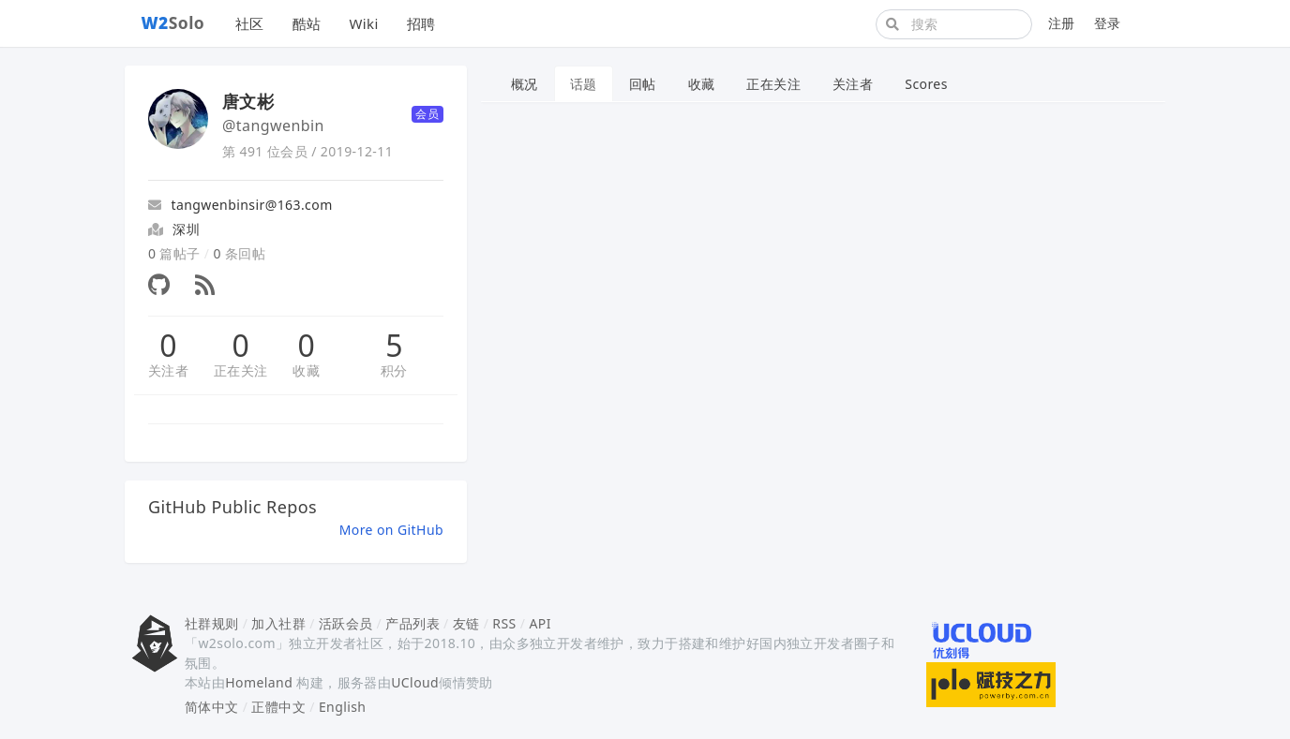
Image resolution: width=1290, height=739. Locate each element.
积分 (394, 370)
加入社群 (278, 623)
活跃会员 (346, 623)
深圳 (186, 229)
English (343, 707)
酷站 (307, 23)
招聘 (421, 23)
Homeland (258, 682)
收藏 (306, 370)
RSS (504, 623)
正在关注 (241, 370)
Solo (173, 22)
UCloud (415, 682)
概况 (524, 84)
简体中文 (212, 707)
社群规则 (212, 623)
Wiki (363, 23)
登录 (1107, 23)
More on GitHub (391, 530)
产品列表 (412, 623)
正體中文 (278, 707)
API (539, 623)
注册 (1061, 23)
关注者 (168, 370)
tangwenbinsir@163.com (240, 205)
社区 (249, 23)
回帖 (642, 84)
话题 (583, 84)
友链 (466, 623)
